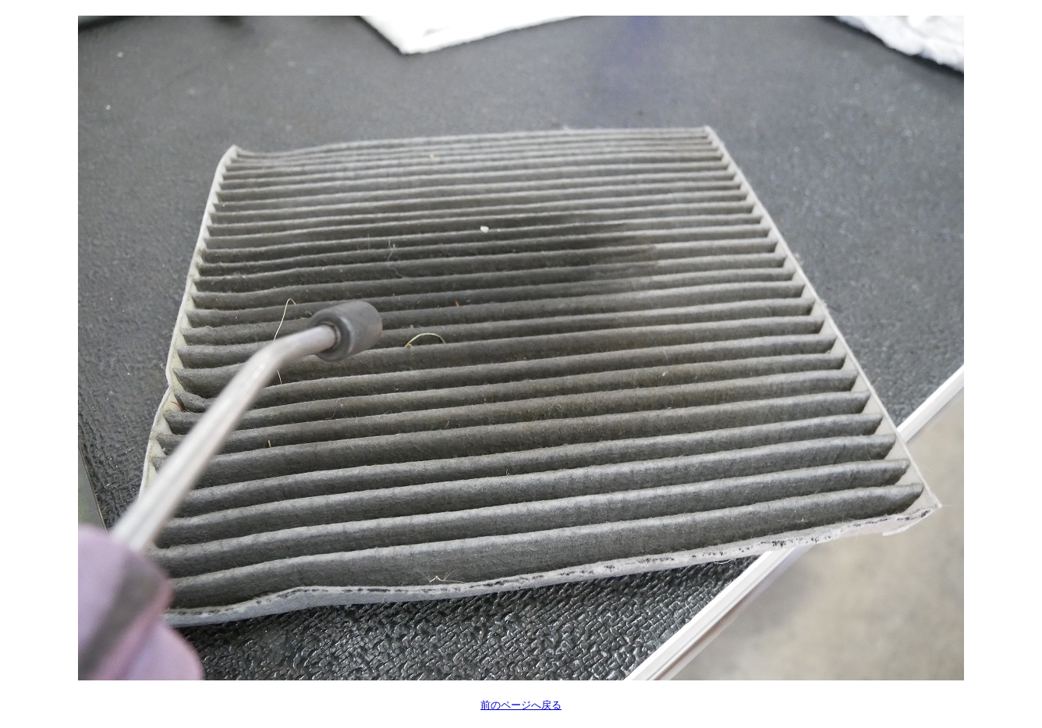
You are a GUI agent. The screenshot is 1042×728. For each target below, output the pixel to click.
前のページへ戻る (521, 705)
